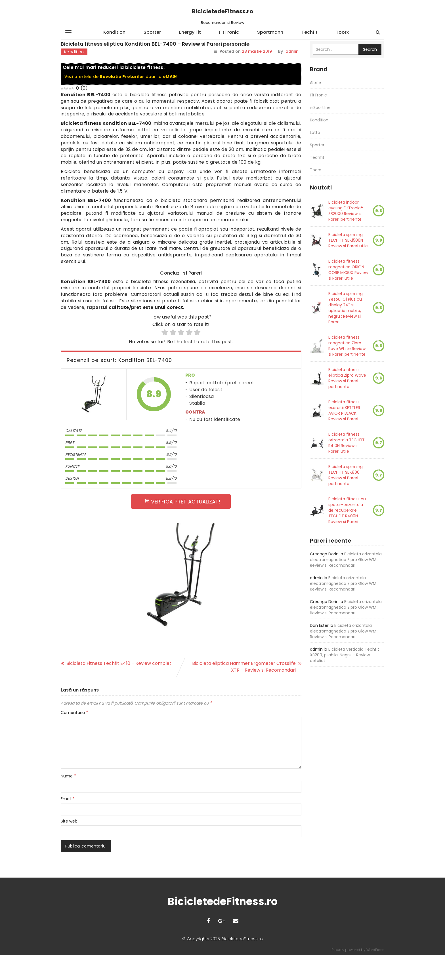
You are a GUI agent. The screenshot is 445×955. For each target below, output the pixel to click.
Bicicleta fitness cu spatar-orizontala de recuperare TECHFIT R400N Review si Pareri (347, 510)
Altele (315, 82)
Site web (69, 821)
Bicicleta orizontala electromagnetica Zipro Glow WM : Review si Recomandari (346, 559)
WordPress (375, 949)
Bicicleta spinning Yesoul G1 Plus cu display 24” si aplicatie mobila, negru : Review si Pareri (345, 308)
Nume (68, 776)
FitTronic (229, 32)
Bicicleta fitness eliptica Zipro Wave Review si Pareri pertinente (347, 378)
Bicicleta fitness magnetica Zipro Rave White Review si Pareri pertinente (347, 345)
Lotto (315, 132)
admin (292, 51)
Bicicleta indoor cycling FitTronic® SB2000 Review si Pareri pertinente (345, 210)
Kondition (114, 32)
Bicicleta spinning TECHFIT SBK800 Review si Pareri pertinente (345, 475)
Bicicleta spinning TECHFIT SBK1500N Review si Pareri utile (348, 240)
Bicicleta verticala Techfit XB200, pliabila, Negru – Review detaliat (344, 654)
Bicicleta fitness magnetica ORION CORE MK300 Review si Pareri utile (348, 269)
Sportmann (270, 32)
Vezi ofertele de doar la (121, 76)
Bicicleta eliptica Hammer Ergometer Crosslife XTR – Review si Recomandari (244, 666)
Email (68, 799)
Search (370, 49)
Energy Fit (190, 32)
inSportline (320, 107)
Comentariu (74, 712)
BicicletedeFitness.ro (222, 11)
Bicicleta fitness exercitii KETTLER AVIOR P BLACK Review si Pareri (344, 410)
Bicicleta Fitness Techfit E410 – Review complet (118, 663)
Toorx (342, 32)
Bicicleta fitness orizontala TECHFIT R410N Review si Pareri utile (346, 442)
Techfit (309, 32)
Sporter (152, 32)
